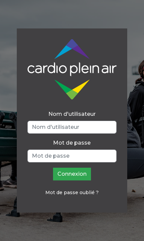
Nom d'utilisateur (72, 114)
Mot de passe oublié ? (72, 192)
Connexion (72, 174)
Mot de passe (72, 143)
